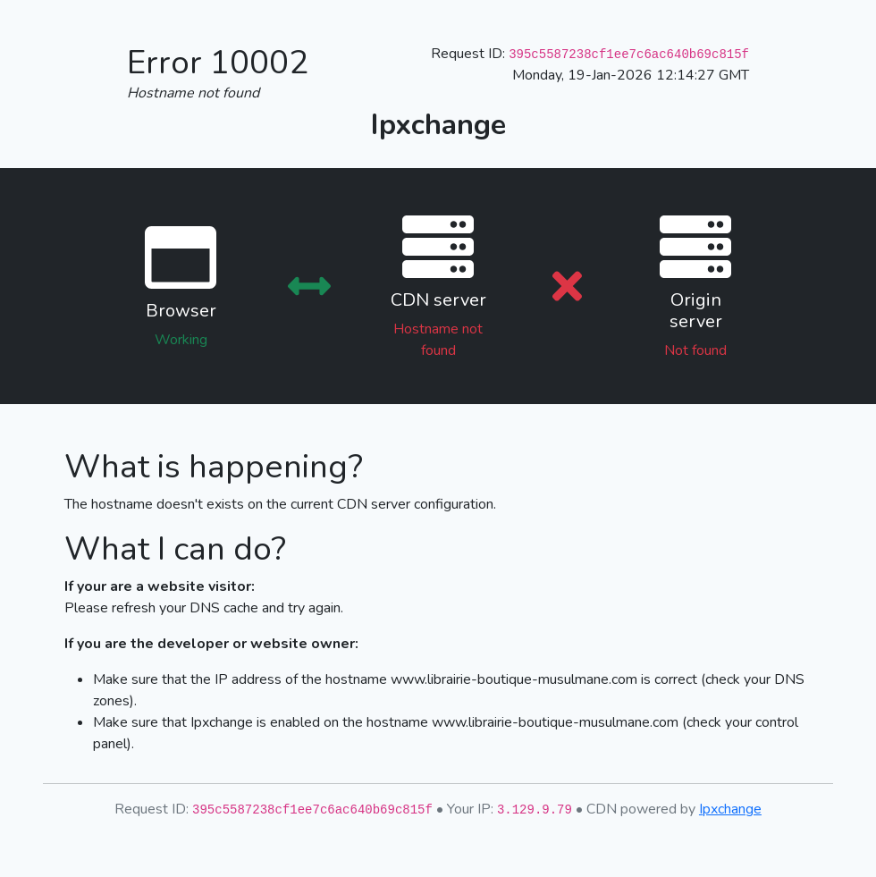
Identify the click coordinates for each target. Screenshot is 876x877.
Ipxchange (730, 809)
